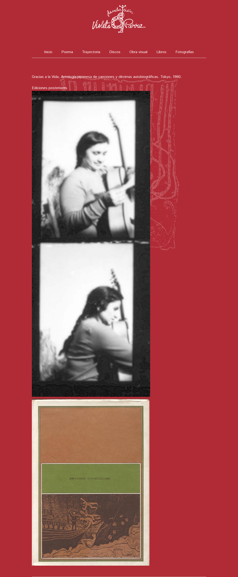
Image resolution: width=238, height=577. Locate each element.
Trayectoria (91, 52)
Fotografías (184, 52)
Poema (67, 52)
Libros (161, 52)
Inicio (48, 52)
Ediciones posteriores (49, 88)
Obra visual (138, 52)
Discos (114, 52)
